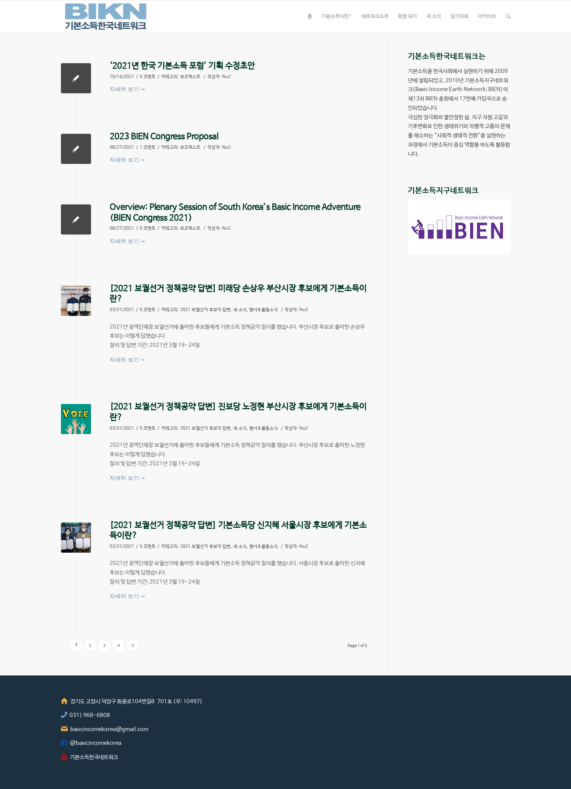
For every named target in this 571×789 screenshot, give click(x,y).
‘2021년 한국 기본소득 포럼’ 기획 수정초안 (182, 66)
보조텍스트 (190, 77)
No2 (226, 77)
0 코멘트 (148, 77)
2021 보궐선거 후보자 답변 (205, 310)
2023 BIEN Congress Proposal (164, 137)
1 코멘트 (148, 147)
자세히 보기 (127, 89)
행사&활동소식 (263, 310)
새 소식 (240, 310)
